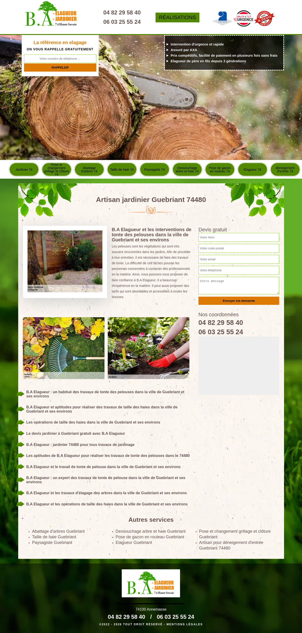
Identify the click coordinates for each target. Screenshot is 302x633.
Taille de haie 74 (122, 169)
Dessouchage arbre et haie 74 (187, 169)
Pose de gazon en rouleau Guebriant (150, 537)
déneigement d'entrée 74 (285, 169)
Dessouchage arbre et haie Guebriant (151, 531)
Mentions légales (185, 624)
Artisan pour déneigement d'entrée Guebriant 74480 (231, 545)
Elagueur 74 (252, 169)
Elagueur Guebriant (134, 542)
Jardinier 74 (23, 169)
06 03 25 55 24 (124, 22)
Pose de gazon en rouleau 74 (220, 169)
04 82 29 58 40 (124, 12)
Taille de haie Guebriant (54, 537)
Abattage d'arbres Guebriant (58, 531)
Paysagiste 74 (154, 169)
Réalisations (179, 17)
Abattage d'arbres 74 (89, 169)
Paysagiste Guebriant (52, 542)
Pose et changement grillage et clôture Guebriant (235, 534)
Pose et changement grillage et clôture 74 (56, 169)
